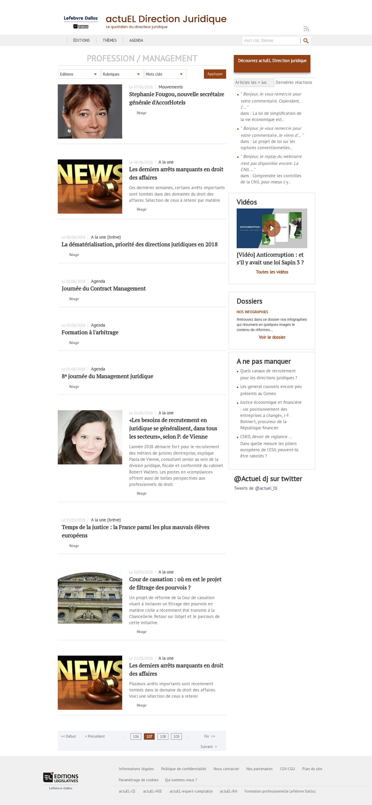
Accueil (59, 40)
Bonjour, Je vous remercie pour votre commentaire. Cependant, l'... (271, 100)
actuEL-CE (127, 791)
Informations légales (136, 768)
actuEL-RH (228, 791)
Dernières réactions (294, 82)
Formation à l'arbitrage (90, 332)
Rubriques (111, 74)
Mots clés (154, 74)
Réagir (142, 112)
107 (149, 736)
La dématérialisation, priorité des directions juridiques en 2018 (140, 244)
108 (163, 736)
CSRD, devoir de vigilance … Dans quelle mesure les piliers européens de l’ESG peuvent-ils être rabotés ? (269, 446)
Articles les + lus (251, 82)
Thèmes (110, 40)
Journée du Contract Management (104, 288)
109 (176, 736)
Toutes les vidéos (272, 272)
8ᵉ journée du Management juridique (107, 376)
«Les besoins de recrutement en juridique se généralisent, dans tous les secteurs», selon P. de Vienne (173, 428)
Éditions (81, 40)
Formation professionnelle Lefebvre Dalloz (280, 791)
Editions (66, 74)
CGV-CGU (287, 768)
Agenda (136, 40)
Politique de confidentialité (183, 768)
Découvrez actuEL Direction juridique (272, 60)
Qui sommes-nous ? (181, 779)
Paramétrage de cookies (139, 779)
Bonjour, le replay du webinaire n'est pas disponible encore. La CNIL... (271, 163)
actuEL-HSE (152, 791)
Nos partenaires (259, 768)
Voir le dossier (272, 337)
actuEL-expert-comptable (191, 791)
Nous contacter (226, 768)
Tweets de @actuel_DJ (255, 488)
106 (136, 736)
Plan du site (312, 768)
